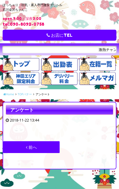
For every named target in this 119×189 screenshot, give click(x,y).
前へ (31, 147)
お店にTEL (59, 35)
